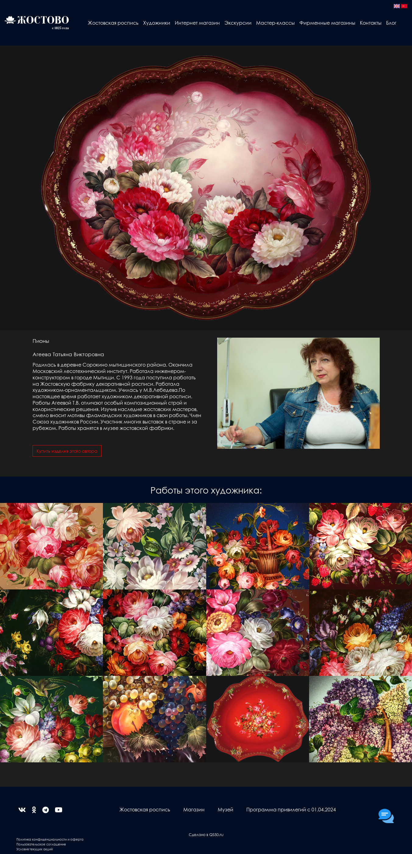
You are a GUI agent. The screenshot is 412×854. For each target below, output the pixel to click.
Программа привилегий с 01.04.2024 (291, 809)
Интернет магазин (197, 22)
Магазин (194, 809)
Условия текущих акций (34, 849)
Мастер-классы (275, 22)
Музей (225, 809)
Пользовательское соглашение (41, 844)
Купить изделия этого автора (67, 451)
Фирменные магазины (327, 22)
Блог (391, 22)
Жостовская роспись (113, 22)
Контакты (371, 22)
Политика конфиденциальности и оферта (49, 839)
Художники (156, 22)
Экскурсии (238, 22)
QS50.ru (216, 834)
